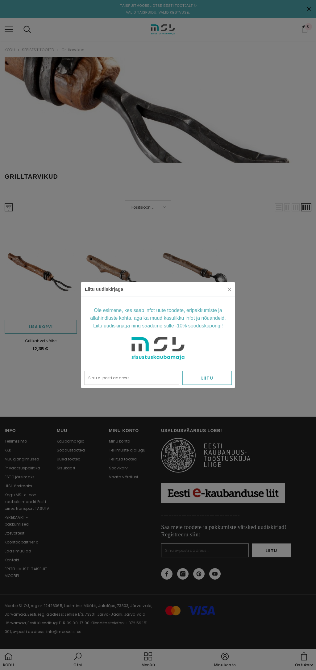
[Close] (229, 289)
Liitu (207, 378)
